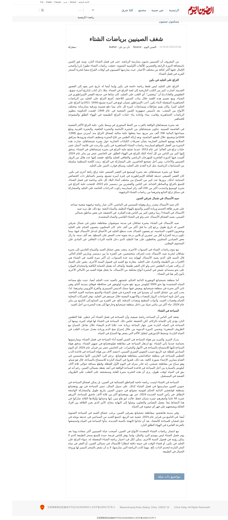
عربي (53, 2)
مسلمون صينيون (157, 21)
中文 (29, 2)
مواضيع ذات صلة (157, 476)
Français (45, 2)
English (37, 2)
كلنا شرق (115, 10)
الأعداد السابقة (71, 2)
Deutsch (61, 2)
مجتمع (130, 10)
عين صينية (145, 10)
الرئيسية (162, 10)
